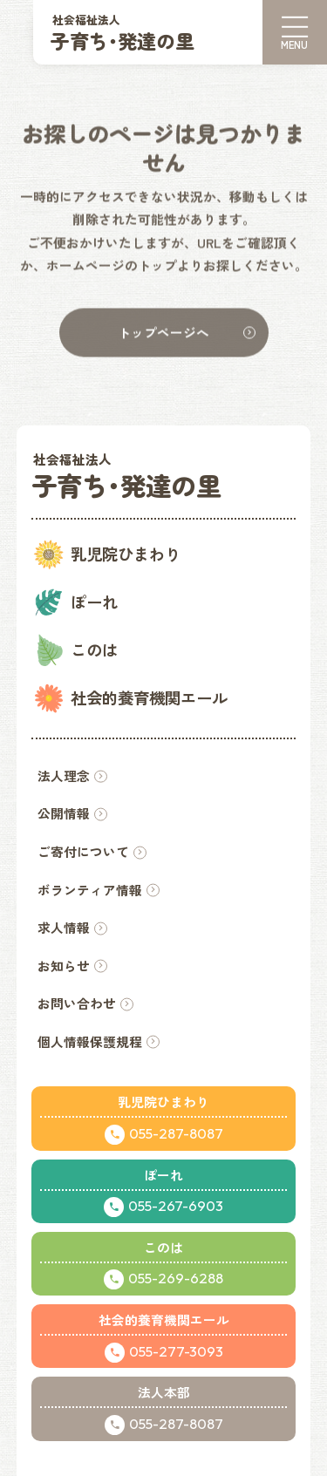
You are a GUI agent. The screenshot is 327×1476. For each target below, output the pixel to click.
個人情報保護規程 (89, 1041)
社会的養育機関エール (149, 697)
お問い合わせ (76, 1003)
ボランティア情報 (89, 890)
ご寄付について (83, 851)
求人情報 (63, 927)
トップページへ (163, 332)
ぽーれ (94, 601)
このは (94, 649)
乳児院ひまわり (126, 553)
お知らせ (63, 965)
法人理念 (63, 775)
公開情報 (63, 813)
